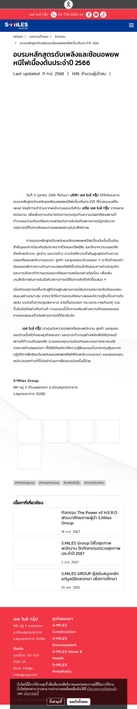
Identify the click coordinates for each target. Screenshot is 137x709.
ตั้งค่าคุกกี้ (56, 702)
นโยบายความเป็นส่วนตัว (102, 689)
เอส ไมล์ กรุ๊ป (31, 328)
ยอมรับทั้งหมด (78, 702)
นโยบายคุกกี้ (31, 693)
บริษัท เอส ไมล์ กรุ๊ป (84, 195)
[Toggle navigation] (131, 25)
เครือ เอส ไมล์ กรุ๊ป (95, 208)
